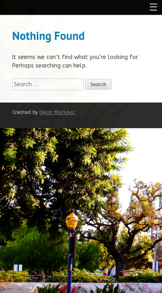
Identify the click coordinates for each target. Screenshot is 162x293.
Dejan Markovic (57, 112)
